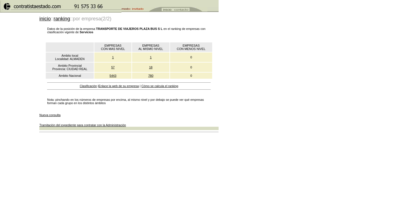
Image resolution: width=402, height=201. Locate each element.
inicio (45, 18)
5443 (112, 75)
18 (150, 67)
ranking (62, 18)
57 (112, 67)
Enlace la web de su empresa (119, 86)
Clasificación (88, 86)
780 (150, 75)
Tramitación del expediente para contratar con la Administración (82, 125)
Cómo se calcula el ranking (159, 86)
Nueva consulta (50, 115)
